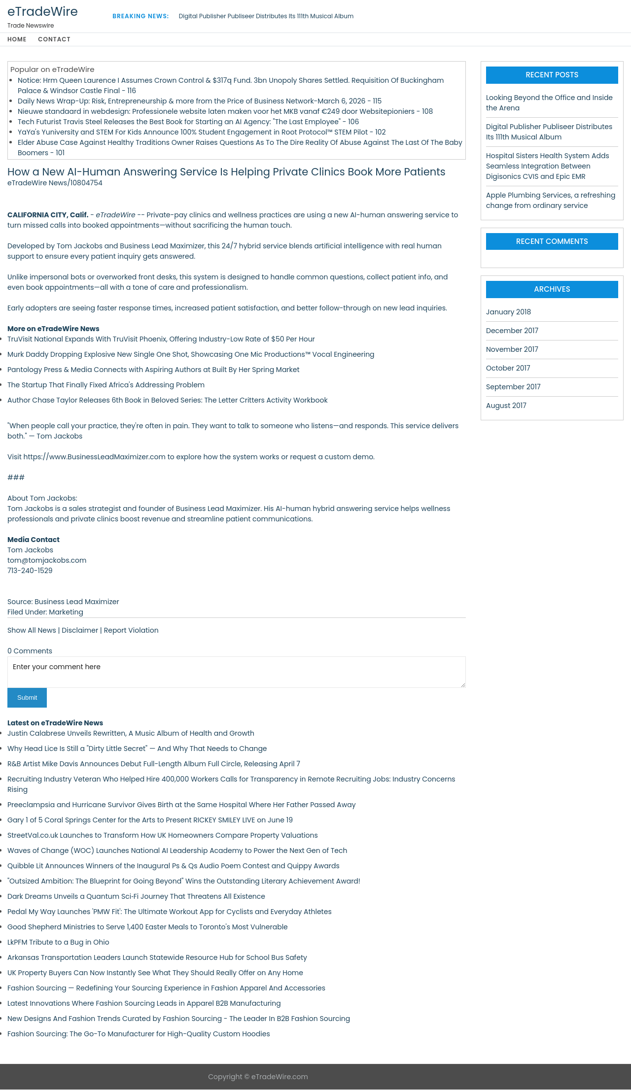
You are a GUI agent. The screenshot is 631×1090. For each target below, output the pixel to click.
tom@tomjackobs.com (46, 561)
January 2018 (508, 312)
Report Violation (131, 631)
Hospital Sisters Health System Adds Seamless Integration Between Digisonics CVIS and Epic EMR (547, 166)
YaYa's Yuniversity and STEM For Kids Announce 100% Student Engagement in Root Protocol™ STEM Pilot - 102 (202, 132)
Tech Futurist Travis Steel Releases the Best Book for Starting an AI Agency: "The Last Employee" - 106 (188, 122)
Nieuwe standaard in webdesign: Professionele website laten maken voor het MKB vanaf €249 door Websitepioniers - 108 (225, 112)
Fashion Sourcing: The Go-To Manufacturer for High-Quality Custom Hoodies (138, 1034)
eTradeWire (42, 11)
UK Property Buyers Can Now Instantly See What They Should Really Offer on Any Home (155, 973)
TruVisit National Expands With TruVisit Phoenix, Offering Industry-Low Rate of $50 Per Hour (161, 340)
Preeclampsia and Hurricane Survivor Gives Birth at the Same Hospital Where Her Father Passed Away (181, 805)
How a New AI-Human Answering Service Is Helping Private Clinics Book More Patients (226, 173)
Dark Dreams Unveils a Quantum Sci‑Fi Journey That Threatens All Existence (136, 897)
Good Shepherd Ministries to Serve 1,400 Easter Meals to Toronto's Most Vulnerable (147, 927)
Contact (56, 39)
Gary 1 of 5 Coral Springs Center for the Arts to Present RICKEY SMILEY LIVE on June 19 (150, 820)
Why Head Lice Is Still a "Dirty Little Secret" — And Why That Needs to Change (137, 749)
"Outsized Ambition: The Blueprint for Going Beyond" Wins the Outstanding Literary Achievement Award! (183, 881)
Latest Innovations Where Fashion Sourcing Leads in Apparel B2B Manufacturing (144, 1004)
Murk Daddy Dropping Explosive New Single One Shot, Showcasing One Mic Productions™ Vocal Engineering (191, 355)
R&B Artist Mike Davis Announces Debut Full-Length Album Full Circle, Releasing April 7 (153, 764)
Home (17, 39)
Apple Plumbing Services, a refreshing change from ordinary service (550, 201)
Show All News (31, 631)
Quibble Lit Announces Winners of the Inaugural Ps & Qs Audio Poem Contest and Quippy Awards (173, 866)
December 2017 (512, 331)
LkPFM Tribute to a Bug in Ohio (58, 943)
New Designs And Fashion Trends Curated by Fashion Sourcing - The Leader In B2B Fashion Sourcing (178, 1019)
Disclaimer (80, 631)
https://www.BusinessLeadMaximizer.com (95, 458)
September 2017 (513, 387)
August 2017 (506, 406)
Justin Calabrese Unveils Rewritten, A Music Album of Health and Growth (130, 734)
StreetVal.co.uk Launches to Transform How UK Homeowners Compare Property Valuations (162, 836)
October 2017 (508, 369)
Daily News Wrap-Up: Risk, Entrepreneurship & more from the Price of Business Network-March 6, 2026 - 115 (200, 101)
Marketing (66, 613)
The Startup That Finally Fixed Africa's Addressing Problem (106, 386)
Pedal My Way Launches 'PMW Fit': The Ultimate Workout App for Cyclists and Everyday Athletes (169, 912)
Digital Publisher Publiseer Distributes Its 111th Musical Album (266, 16)
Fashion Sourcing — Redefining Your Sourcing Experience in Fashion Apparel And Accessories (166, 988)
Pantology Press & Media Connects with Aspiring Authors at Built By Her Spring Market (153, 370)
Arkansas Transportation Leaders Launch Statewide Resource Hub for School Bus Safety (157, 958)
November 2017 (512, 350)
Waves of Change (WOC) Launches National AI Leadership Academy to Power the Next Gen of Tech (177, 851)
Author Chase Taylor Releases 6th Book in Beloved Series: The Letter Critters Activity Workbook (167, 401)
